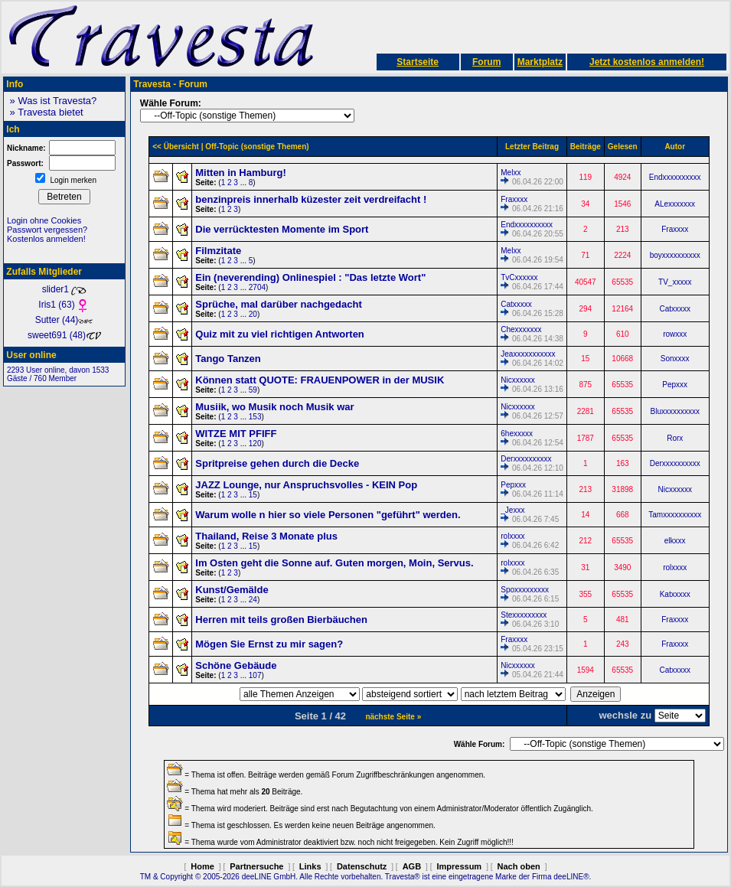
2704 (257, 287)
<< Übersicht (175, 146)
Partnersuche (256, 866)
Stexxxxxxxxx (524, 615)
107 (255, 675)
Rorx (675, 438)
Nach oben (519, 866)
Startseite (418, 62)
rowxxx (675, 334)
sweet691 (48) (64, 335)
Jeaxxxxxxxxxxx (528, 354)
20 (253, 314)
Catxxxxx (516, 304)
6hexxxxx (517, 433)
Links (310, 866)
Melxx (511, 172)
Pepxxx (674, 384)
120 (255, 443)
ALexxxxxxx (674, 204)
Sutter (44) (64, 320)
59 (253, 390)
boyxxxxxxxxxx (675, 255)
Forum (486, 62)
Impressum (458, 866)
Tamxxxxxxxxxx (674, 514)
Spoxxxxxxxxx (525, 589)
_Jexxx (512, 510)
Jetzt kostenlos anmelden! (646, 62)
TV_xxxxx (674, 282)
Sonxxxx (675, 358)
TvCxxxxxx (519, 277)
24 (253, 599)
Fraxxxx (514, 199)
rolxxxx (512, 536)
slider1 (64, 289)
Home (202, 866)
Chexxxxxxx (521, 329)
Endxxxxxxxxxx (675, 177)
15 (253, 495)
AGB (412, 866)
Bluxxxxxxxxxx (674, 411)
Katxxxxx (675, 594)
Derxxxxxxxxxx (526, 459)
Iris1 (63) (64, 304)
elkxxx (675, 540)
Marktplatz (540, 62)
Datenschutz (362, 866)
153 (255, 417)
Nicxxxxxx (517, 380)
